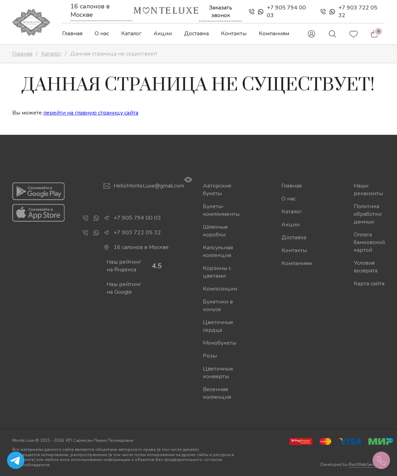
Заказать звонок (220, 11)
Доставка (196, 33)
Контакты (234, 33)
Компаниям (274, 33)
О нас (102, 33)
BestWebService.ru (367, 464)
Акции (163, 33)
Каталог (131, 33)
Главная (72, 33)
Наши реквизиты (368, 189)
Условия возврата (365, 266)
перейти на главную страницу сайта (90, 113)
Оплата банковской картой (369, 242)
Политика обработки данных (368, 214)
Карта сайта (369, 283)
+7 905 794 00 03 (286, 11)
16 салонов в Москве (90, 10)
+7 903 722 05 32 (357, 11)
